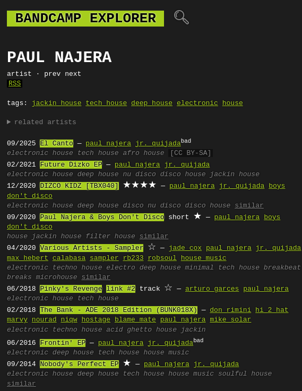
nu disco (139, 174)
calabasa (69, 258)
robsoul (162, 258)
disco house (183, 174)
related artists (45, 122)
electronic (197, 103)
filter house (110, 236)
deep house (151, 103)
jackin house (57, 103)
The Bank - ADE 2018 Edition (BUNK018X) (118, 310)
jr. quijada (158, 144)
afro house (143, 153)
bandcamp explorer (85, 18)
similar (249, 206)
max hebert (27, 258)
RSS (14, 84)
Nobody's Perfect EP (79, 364)
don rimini (230, 310)
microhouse (56, 277)
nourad (44, 320)
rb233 (133, 258)
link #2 (120, 289)
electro (120, 268)
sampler (104, 258)
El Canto (56, 144)
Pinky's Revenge (71, 289)
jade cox (185, 248)
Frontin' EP (62, 343)
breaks (19, 277)
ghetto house (152, 330)
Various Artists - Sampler (91, 248)
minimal (199, 268)
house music (204, 258)
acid (114, 330)
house (232, 103)
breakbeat (282, 268)
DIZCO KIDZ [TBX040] (79, 186)
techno (65, 268)
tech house (106, 103)
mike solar (230, 320)
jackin (193, 330)
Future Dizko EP (71, 165)
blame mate (135, 320)
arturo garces (212, 289)
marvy (17, 320)
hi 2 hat (271, 310)
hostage (95, 320)
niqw (69, 320)
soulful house (245, 374)
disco (133, 206)
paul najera (108, 144)
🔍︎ (181, 18)
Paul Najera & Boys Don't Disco (102, 217)
